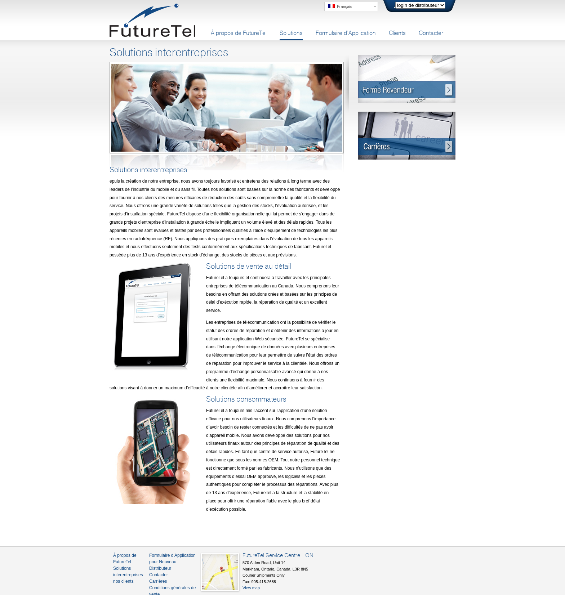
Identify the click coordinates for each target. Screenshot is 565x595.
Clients (397, 33)
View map (251, 588)
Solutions (291, 33)
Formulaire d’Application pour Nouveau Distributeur (172, 562)
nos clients (123, 581)
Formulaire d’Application (346, 33)
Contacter (431, 33)
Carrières (158, 581)
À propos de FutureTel (239, 33)
